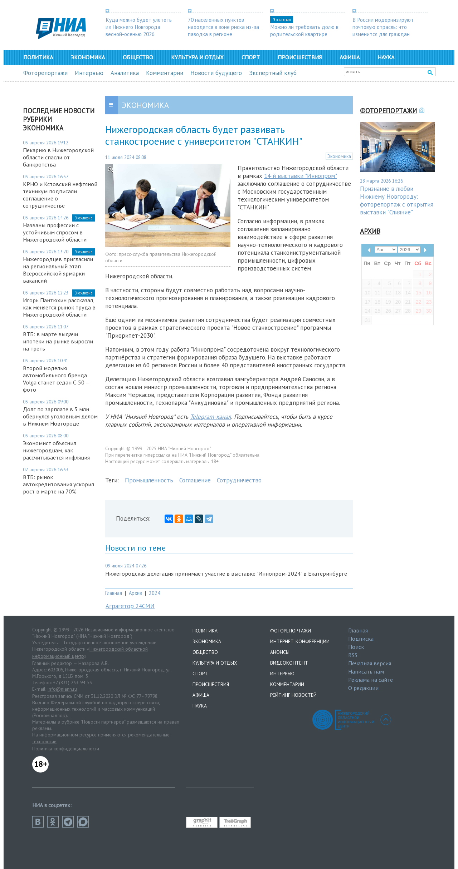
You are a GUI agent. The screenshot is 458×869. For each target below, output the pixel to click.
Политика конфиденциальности (65, 748)
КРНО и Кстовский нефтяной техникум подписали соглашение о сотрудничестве (60, 194)
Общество (138, 57)
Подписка (361, 638)
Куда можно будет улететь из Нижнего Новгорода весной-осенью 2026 (139, 27)
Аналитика (125, 73)
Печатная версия (369, 663)
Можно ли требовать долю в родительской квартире (304, 30)
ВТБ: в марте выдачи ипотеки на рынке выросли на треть (58, 341)
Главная (113, 593)
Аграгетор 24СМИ (130, 606)
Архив (135, 593)
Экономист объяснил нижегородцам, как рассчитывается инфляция (56, 450)
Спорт (251, 57)
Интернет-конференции (300, 641)
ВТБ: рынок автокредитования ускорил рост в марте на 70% (58, 484)
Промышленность (149, 480)
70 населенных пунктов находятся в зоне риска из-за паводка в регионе (223, 27)
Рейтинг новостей (293, 695)
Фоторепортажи (45, 73)
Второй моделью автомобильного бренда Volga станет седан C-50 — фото (56, 378)
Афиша (350, 57)
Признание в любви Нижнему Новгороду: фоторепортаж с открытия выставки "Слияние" (396, 200)
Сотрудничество (239, 480)
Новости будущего (216, 73)
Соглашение (195, 480)
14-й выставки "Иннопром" (300, 176)
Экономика (88, 57)
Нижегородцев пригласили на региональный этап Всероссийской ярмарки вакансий (58, 269)
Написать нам (366, 671)
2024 (154, 593)
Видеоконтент (289, 663)
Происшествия (300, 57)
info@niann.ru (62, 689)
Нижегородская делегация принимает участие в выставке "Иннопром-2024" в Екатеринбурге (226, 573)
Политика (38, 57)
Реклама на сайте (370, 679)
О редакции (363, 687)
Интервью (89, 73)
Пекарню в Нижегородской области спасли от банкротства (58, 157)
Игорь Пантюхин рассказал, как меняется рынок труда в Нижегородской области (59, 307)
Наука (385, 57)
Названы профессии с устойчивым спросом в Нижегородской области (55, 232)
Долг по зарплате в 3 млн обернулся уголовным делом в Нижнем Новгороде (60, 416)
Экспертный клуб (273, 73)
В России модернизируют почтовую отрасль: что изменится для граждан (383, 27)
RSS (352, 655)
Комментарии (164, 73)
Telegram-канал (210, 417)
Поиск (356, 646)
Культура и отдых (197, 57)
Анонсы (279, 652)
